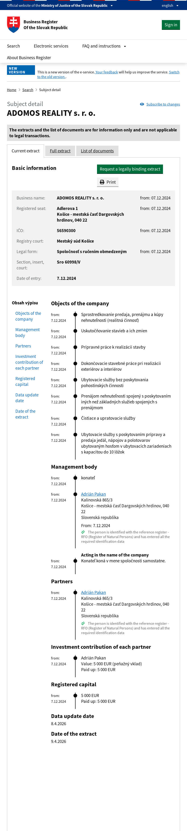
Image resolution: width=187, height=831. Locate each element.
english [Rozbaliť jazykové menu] (170, 5)
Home (11, 89)
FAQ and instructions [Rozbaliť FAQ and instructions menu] (104, 46)
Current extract (25, 151)
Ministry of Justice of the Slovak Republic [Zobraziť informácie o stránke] (77, 5)
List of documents (97, 151)
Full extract (60, 151)
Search (13, 46)
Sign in (171, 24)
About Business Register (29, 57)
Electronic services (51, 46)
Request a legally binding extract (130, 169)
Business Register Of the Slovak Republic (37, 25)
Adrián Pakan (93, 494)
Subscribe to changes (160, 104)
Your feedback (106, 72)
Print (108, 182)
